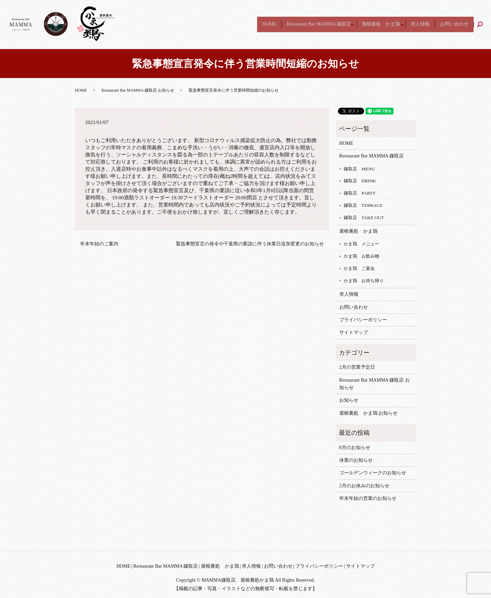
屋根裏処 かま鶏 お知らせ (368, 413)
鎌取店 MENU (359, 168)
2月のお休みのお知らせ (364, 485)
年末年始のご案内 (99, 243)
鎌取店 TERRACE (363, 205)
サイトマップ (353, 332)
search (483, 24)
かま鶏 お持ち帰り (364, 280)
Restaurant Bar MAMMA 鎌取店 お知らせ (137, 90)
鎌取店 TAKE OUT (364, 217)
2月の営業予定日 (357, 367)
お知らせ (348, 400)
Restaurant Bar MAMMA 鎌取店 (307, 24)
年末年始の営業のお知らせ (368, 498)
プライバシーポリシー (363, 319)
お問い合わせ (453, 24)
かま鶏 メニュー (361, 243)
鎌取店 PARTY (360, 193)
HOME (256, 24)
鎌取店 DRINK (360, 180)
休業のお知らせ (356, 460)
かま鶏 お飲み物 (361, 256)
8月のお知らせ (354, 447)
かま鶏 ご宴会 (359, 268)
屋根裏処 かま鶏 (373, 24)
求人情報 (417, 24)
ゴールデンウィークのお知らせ (372, 472)
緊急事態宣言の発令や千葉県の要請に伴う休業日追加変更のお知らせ (250, 243)
